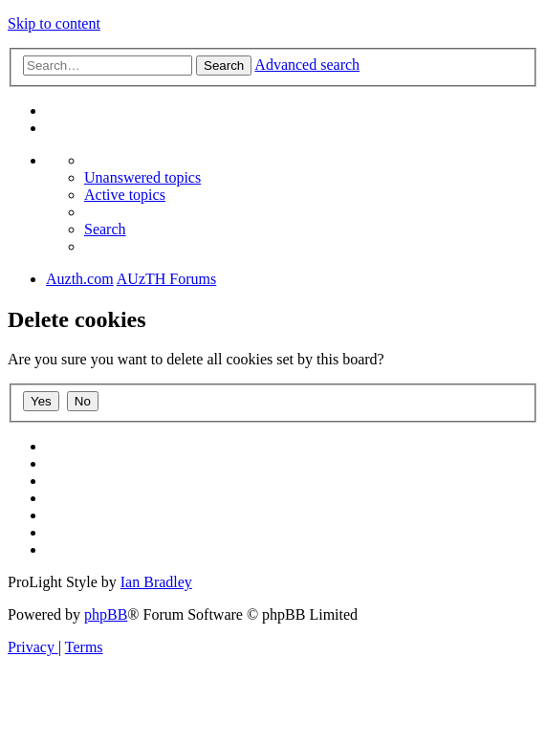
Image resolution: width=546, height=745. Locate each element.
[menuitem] (142, 177)
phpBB (105, 614)
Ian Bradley (156, 582)
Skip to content (54, 23)
